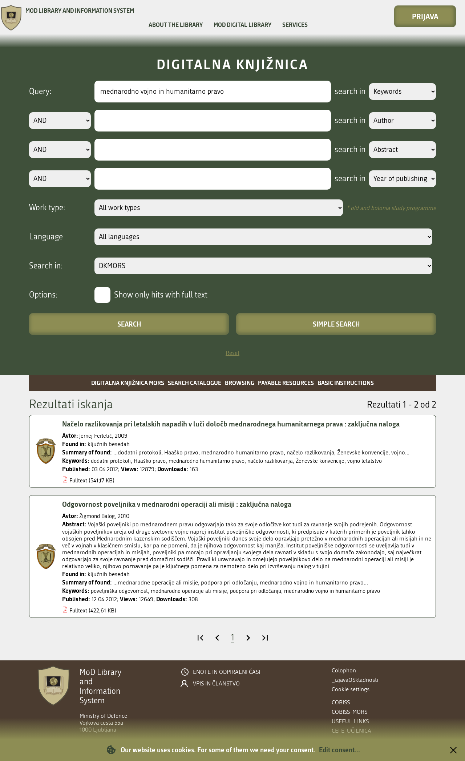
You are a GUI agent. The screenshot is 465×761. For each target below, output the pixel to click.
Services (295, 24)
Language (46, 237)
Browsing (239, 383)
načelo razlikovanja (283, 460)
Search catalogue (194, 383)
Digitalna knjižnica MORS (127, 383)
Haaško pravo (154, 460)
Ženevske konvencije (335, 460)
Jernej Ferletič (96, 435)
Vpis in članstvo (216, 684)
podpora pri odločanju (266, 590)
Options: (43, 295)
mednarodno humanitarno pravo (215, 460)
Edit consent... (339, 749)
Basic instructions (346, 383)
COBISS (341, 702)
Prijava (425, 16)
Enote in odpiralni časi (226, 672)
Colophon (344, 670)
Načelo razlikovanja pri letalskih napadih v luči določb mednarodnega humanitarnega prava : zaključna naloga (237, 424)
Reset (232, 352)
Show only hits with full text (160, 295)
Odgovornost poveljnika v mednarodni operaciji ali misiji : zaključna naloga (180, 504)
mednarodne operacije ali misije (195, 590)
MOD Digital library (242, 24)
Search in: (46, 266)
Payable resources (286, 383)
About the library (176, 24)
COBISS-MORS (349, 711)
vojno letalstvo (382, 460)
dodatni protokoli (112, 460)
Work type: (47, 207)
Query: (40, 91)
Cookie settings (350, 689)
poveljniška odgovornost (121, 590)
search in (347, 91)
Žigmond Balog (98, 516)
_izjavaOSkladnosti (355, 679)
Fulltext (78, 480)
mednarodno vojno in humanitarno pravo (349, 590)
